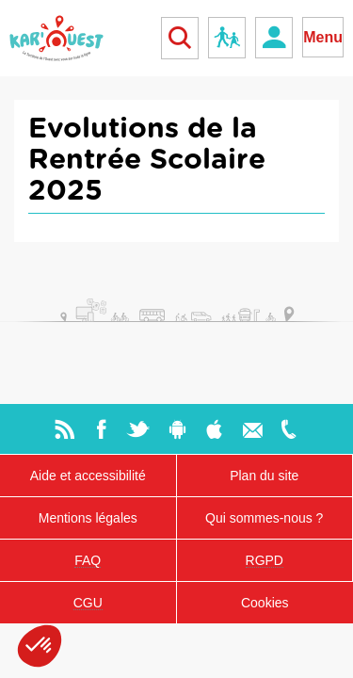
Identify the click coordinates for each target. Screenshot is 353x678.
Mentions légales (88, 517)
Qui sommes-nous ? (264, 517)
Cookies (265, 602)
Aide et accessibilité (88, 475)
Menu (323, 37)
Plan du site (264, 475)
